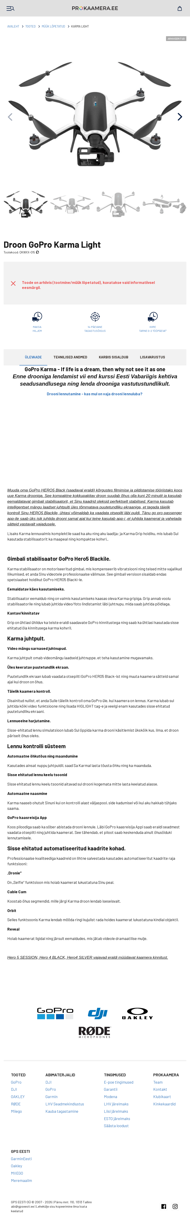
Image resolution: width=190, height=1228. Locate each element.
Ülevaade (33, 357)
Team (158, 1082)
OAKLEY (18, 1096)
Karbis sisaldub (113, 357)
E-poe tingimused (118, 1082)
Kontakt (160, 1089)
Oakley (16, 1165)
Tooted (30, 26)
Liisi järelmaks (116, 1111)
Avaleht (13, 26)
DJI (14, 1089)
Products (10, 8)
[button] (180, 116)
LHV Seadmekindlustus (64, 1104)
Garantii (110, 1089)
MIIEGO (17, 1173)
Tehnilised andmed (70, 357)
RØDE (16, 1104)
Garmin (51, 1096)
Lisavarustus (152, 357)
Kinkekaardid (164, 1104)
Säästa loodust (116, 1125)
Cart (180, 8)
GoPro (16, 1082)
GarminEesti (21, 1158)
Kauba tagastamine (61, 1111)
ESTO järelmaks (117, 1118)
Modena (110, 1096)
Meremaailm (21, 1180)
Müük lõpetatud (53, 26)
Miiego (16, 1111)
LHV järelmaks (116, 1104)
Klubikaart (162, 1096)
